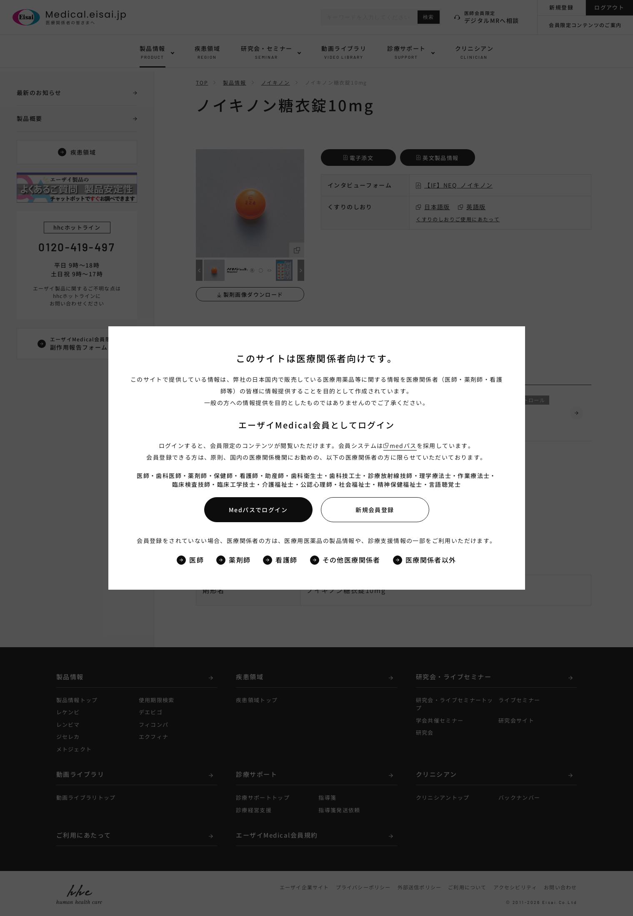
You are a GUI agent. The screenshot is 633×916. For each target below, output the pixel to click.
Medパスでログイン (258, 510)
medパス (403, 445)
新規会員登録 (374, 510)
